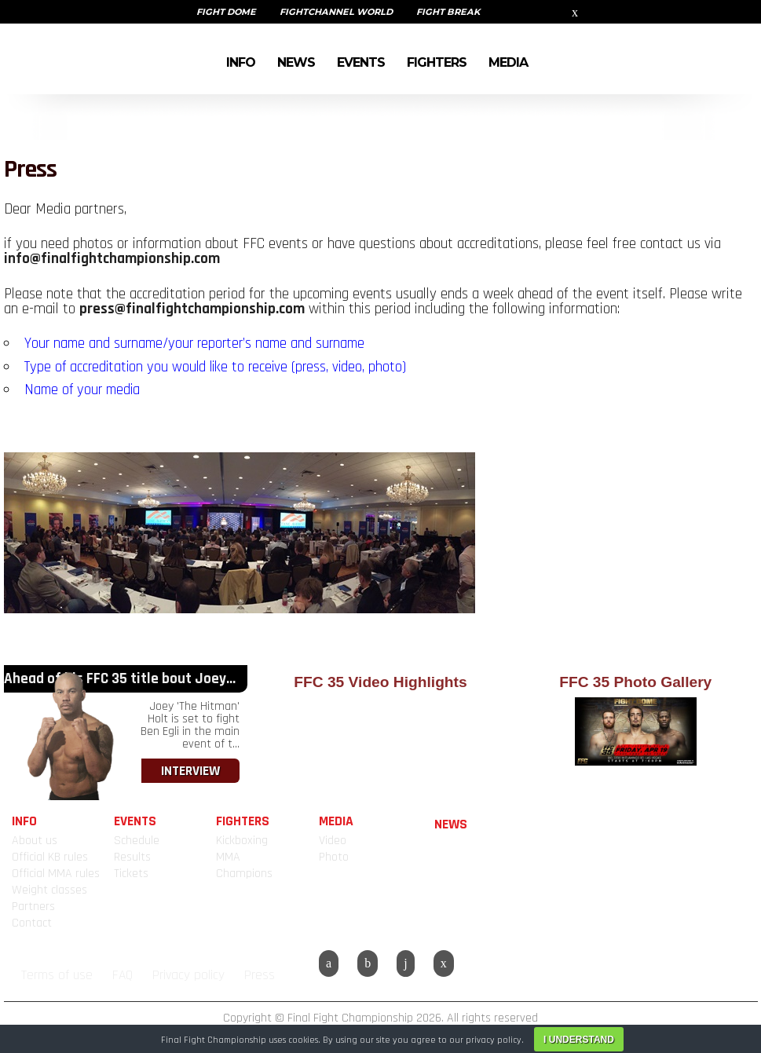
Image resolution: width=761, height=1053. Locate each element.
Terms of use (57, 975)
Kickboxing (242, 840)
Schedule (136, 840)
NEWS (296, 61)
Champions (244, 873)
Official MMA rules (56, 873)
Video (332, 840)
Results (132, 857)
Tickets (131, 873)
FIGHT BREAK (448, 11)
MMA (228, 857)
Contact (32, 923)
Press (259, 975)
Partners (33, 906)
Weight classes (49, 890)
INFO (240, 61)
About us (34, 840)
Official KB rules (50, 857)
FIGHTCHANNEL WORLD (336, 11)
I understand (578, 1039)
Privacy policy (188, 975)
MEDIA (508, 61)
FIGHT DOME (226, 11)
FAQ (122, 975)
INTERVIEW (190, 771)
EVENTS (361, 61)
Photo (334, 857)
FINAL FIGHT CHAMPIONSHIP (63, 59)
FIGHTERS (436, 61)
